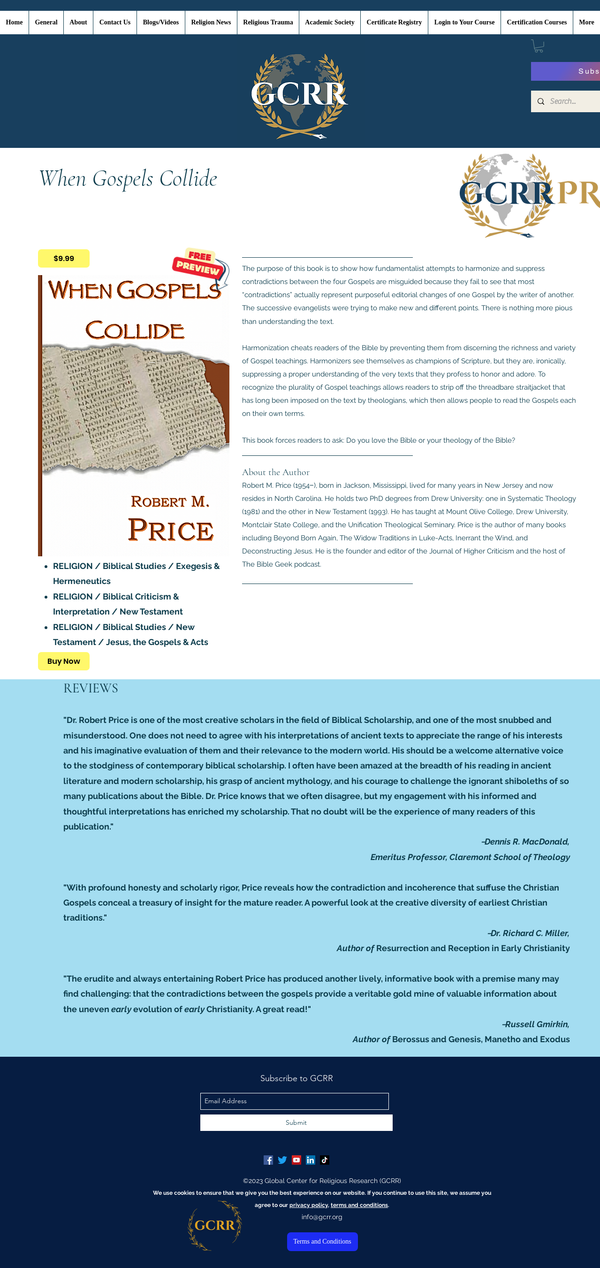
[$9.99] (64, 258)
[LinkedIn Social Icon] (310, 1160)
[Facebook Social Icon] (268, 1160)
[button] (539, 46)
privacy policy (308, 1205)
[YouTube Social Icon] (296, 1160)
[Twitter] (282, 1160)
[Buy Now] (64, 661)
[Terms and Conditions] (322, 1241)
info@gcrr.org (322, 1217)
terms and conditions (359, 1205)
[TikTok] (324, 1160)
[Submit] (296, 1122)
